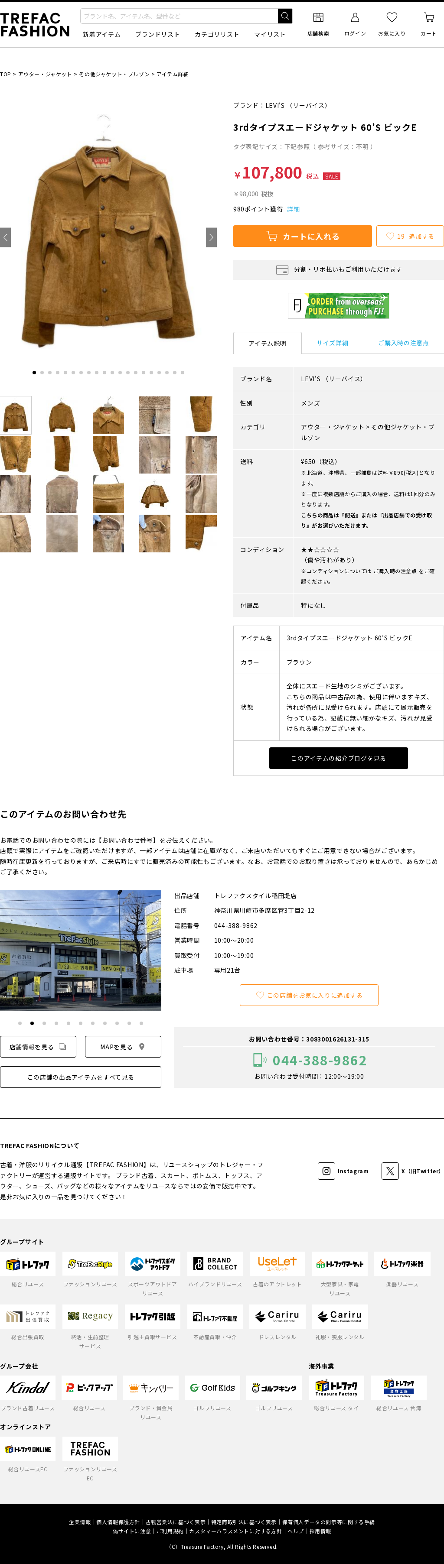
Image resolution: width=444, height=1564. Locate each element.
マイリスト (270, 34)
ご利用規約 (170, 1531)
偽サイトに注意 (132, 1531)
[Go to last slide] (5, 237)
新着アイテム (102, 34)
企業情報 (80, 1521)
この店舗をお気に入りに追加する (309, 995)
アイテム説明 (267, 343)
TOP (5, 74)
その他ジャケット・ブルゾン (114, 74)
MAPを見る (123, 1046)
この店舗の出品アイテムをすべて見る (80, 1077)
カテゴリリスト (217, 34)
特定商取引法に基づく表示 (244, 1521)
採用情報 (320, 1531)
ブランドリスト (157, 34)
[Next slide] (211, 237)
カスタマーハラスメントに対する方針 (235, 1531)
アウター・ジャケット (45, 74)
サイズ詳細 (333, 342)
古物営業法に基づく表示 (176, 1521)
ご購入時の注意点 (403, 342)
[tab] (34, 372)
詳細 (293, 208)
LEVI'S (275, 105)
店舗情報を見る (38, 1046)
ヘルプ (295, 1531)
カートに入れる (302, 236)
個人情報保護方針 (118, 1521)
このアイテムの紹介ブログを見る (338, 758)
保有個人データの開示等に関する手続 (328, 1521)
